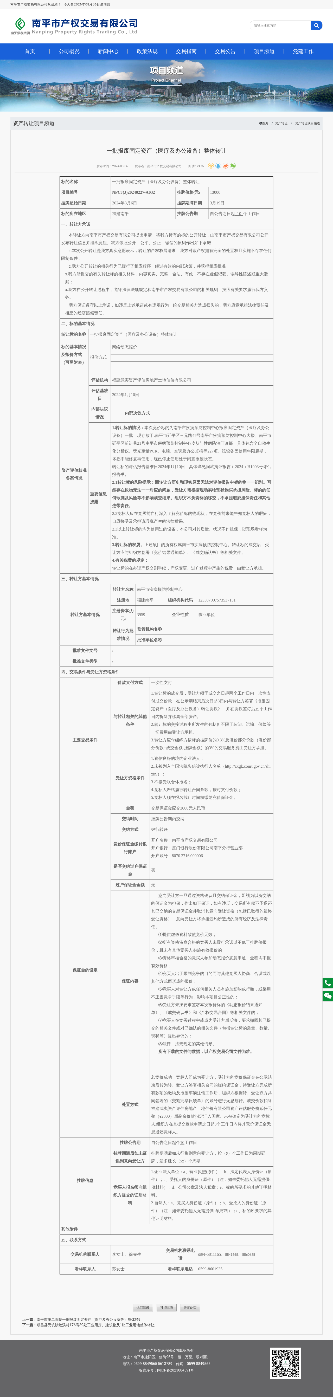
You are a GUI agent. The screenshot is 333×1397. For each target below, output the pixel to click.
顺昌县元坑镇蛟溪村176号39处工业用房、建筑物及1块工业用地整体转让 (88, 1325)
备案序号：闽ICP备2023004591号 (166, 1370)
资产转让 (281, 123)
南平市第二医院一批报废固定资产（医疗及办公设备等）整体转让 (82, 1319)
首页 (265, 123)
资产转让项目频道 (307, 123)
